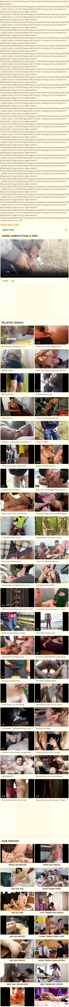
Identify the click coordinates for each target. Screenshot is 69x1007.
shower (6, 281)
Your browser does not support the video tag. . (34, 258)
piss (12, 281)
